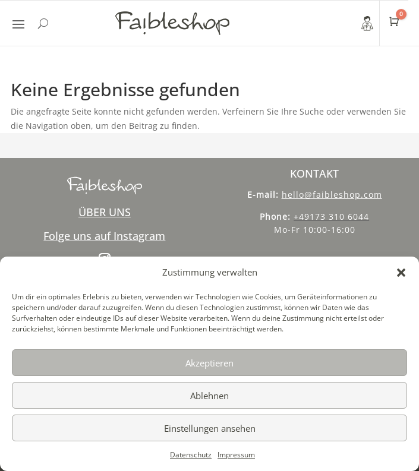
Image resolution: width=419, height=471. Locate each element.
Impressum (236, 455)
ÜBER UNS (104, 212)
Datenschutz (191, 455)
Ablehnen (209, 396)
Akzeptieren (209, 363)
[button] (401, 273)
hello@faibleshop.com (332, 194)
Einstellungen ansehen (210, 428)
